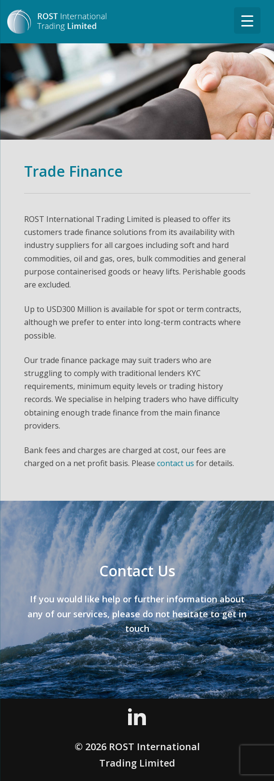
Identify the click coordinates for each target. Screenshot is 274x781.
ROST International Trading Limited (67, 22)
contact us (175, 463)
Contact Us (137, 571)
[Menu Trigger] (247, 20)
